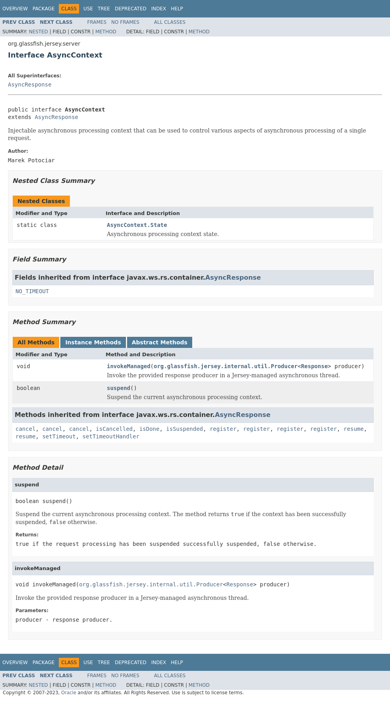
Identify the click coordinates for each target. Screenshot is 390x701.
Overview (15, 9)
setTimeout (58, 436)
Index (158, 9)
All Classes (169, 22)
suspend (118, 388)
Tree (104, 9)
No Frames (125, 22)
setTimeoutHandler (111, 436)
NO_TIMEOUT (32, 291)
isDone (149, 429)
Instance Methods (93, 342)
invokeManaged (129, 366)
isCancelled (114, 429)
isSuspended (184, 429)
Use (88, 9)
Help (177, 9)
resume (354, 429)
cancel (25, 429)
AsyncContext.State (137, 225)
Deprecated (131, 9)
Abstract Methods (159, 342)
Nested (38, 32)
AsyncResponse (30, 84)
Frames (97, 22)
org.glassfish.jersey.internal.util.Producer (225, 366)
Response (314, 366)
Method (105, 32)
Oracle (68, 692)
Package (43, 9)
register (223, 429)
